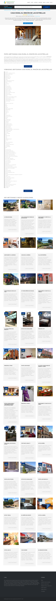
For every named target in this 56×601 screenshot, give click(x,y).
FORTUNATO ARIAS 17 (25, 443)
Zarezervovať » (28, 190)
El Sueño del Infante (26, 515)
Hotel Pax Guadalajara (26, 328)
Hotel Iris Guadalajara (26, 479)
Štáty (32, 2)
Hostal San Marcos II (43, 479)
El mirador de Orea (42, 550)
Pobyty (28, 2)
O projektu (43, 591)
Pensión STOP (41, 328)
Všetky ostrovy (43, 589)
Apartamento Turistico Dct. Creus (45, 404)
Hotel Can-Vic (7, 550)
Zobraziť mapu (37, 16)
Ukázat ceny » (28, 66)
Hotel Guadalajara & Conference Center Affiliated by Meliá (9, 404)
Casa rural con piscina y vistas (10, 444)
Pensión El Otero (8, 365)
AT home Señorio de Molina (27, 290)
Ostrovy (36, 2)
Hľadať (46, 7)
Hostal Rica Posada (8, 479)
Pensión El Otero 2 (25, 403)
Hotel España (41, 443)
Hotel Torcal (7, 515)
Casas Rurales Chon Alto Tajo (10, 291)
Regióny (40, 2)
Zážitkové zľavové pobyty (45, 582)
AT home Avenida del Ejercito (9, 329)
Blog (51, 2)
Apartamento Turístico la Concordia (44, 217)
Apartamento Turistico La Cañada (44, 291)
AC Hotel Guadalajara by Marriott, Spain (44, 366)
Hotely (47, 2)
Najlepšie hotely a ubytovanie (46, 585)
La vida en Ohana (8, 217)
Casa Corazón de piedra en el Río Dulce (27, 217)
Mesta (44, 2)
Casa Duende (24, 550)
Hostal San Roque (25, 365)
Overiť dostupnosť (28, 23)
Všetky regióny (44, 587)
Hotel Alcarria (41, 515)
